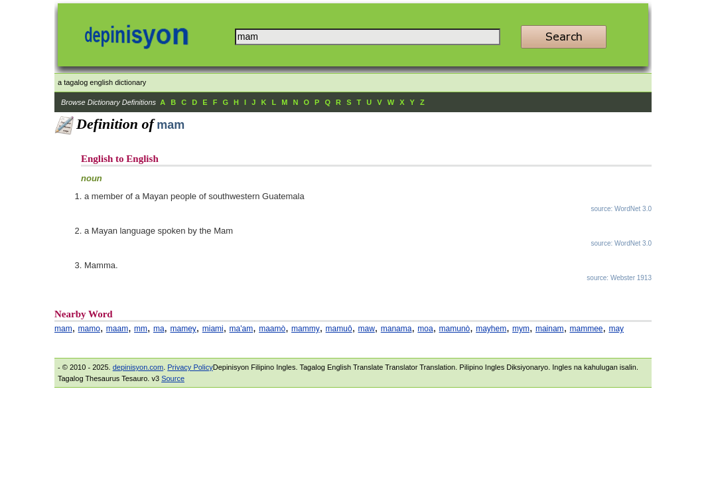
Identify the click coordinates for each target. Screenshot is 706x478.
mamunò (454, 328)
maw (366, 328)
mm (140, 328)
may (616, 328)
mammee (586, 328)
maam (117, 328)
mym (521, 328)
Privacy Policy (189, 367)
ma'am (241, 328)
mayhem (491, 328)
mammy (305, 328)
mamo (89, 328)
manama (396, 328)
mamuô (339, 328)
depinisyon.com (138, 367)
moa (425, 328)
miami (213, 328)
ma (159, 328)
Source (172, 378)
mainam (549, 328)
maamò (272, 328)
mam (63, 328)
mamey (183, 328)
